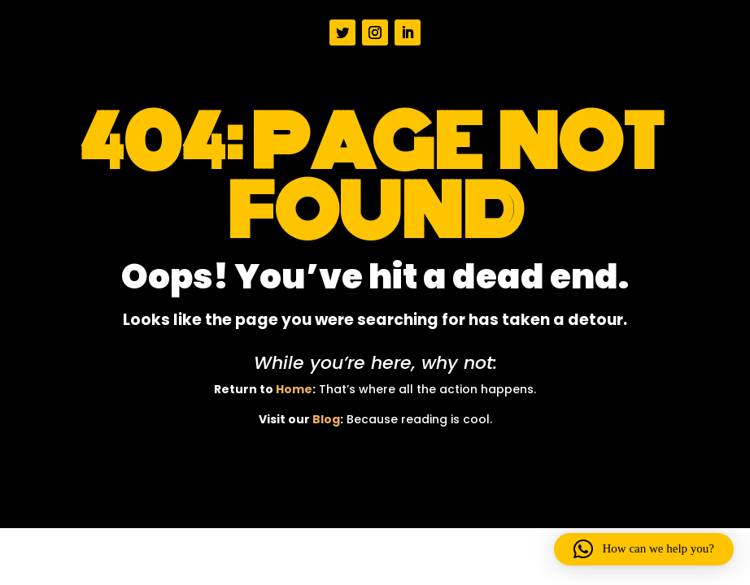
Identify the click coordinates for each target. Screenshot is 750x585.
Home (294, 389)
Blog (326, 419)
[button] (644, 549)
